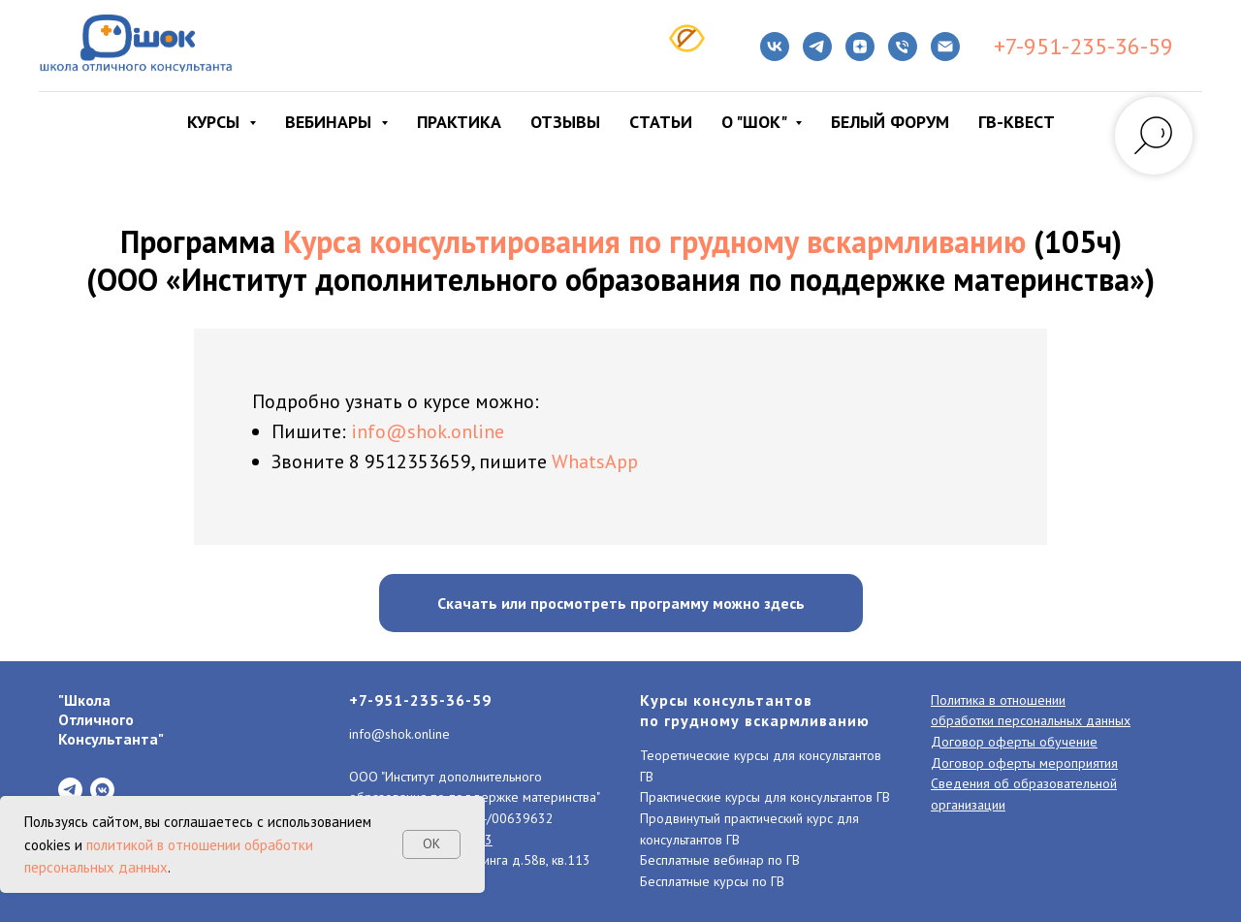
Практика (459, 122)
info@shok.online (427, 431)
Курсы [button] (215, 122)
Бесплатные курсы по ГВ (712, 881)
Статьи (660, 122)
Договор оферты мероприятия (1024, 763)
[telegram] (817, 46)
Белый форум (890, 122)
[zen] (860, 46)
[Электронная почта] (945, 46)
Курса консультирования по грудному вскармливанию (654, 241)
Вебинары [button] (330, 122)
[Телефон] (902, 46)
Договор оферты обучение (1014, 741)
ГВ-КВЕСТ (1016, 122)
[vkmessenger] (102, 790)
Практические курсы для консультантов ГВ (765, 797)
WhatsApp (595, 461)
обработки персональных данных (1030, 720)
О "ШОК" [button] (755, 122)
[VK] (774, 46)
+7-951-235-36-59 (1083, 46)
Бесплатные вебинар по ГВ (720, 860)
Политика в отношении (998, 700)
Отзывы (565, 122)
